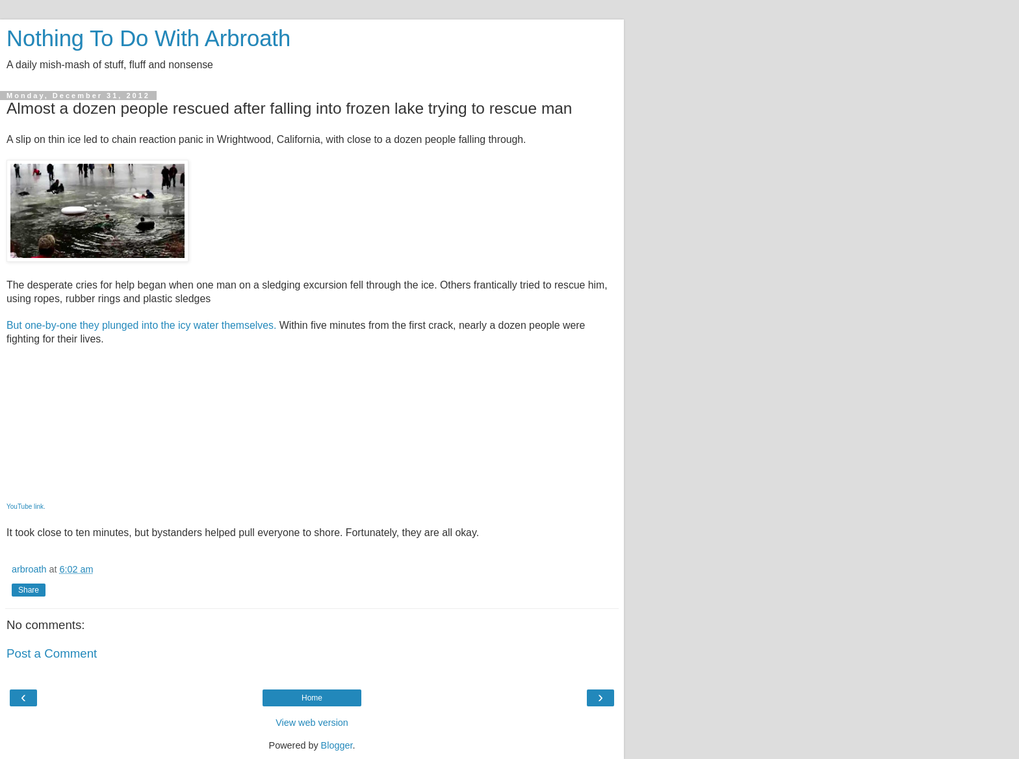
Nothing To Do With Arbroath (148, 38)
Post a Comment (51, 653)
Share (28, 590)
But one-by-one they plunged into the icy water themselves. (141, 325)
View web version (312, 722)
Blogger (337, 745)
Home (312, 697)
